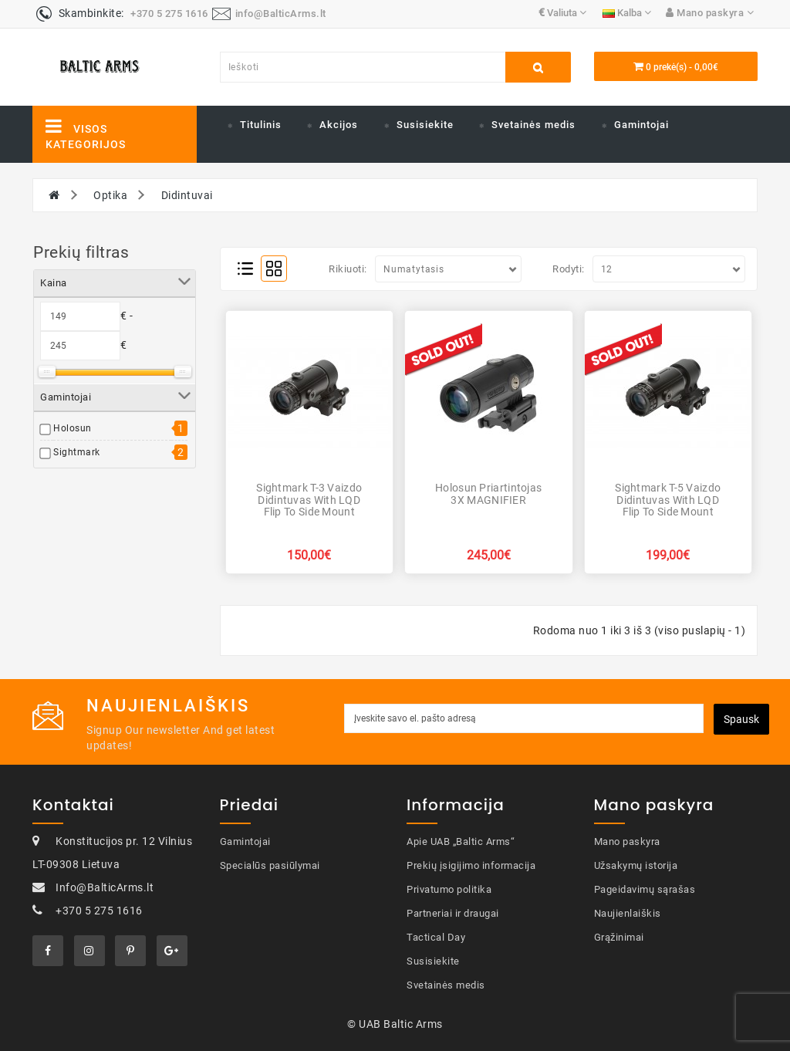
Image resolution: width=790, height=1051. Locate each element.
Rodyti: (568, 269)
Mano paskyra (627, 841)
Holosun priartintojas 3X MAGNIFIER (488, 493)
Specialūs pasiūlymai (270, 865)
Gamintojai (641, 124)
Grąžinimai (619, 937)
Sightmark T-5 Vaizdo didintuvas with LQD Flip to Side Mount (668, 500)
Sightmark (76, 452)
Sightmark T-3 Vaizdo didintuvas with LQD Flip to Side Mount (309, 500)
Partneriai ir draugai (453, 913)
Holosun (72, 428)
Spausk (741, 719)
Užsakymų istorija (636, 865)
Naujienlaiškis (627, 913)
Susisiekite (425, 124)
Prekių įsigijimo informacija (471, 865)
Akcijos (338, 124)
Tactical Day (436, 937)
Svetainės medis (533, 124)
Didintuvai (187, 195)
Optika (110, 195)
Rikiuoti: (348, 269)
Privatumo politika (449, 889)
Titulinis (261, 124)
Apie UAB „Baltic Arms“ (461, 841)
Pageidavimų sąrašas (645, 889)
